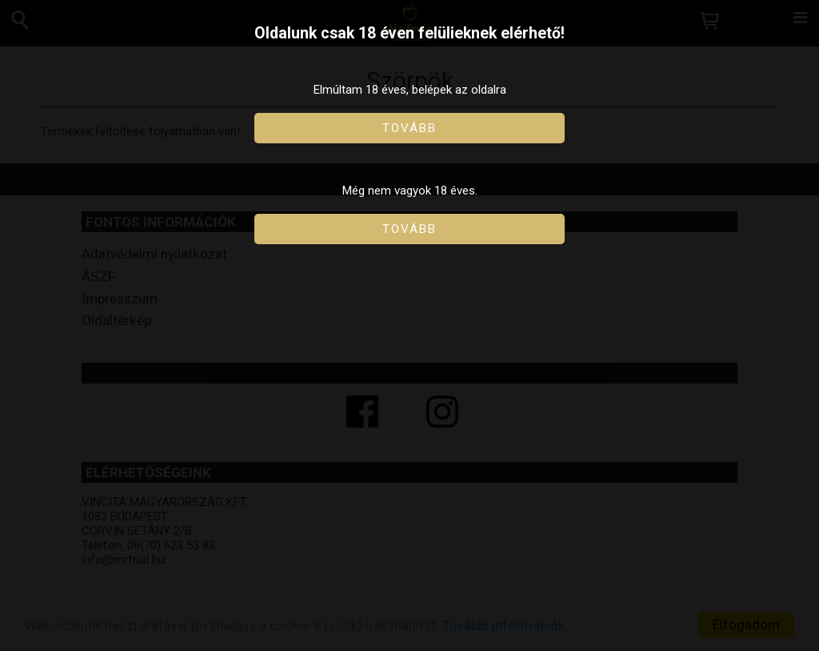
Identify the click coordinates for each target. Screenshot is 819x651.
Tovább (409, 128)
